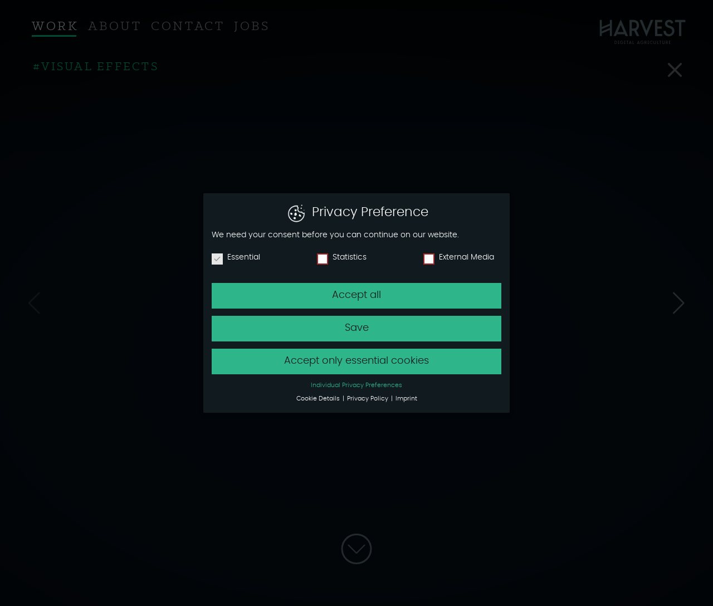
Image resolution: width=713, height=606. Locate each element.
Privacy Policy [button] (368, 398)
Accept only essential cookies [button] (356, 360)
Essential (236, 257)
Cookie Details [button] (318, 398)
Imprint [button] (406, 398)
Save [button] (357, 327)
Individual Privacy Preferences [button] (356, 384)
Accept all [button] (356, 294)
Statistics (342, 257)
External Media (458, 257)
